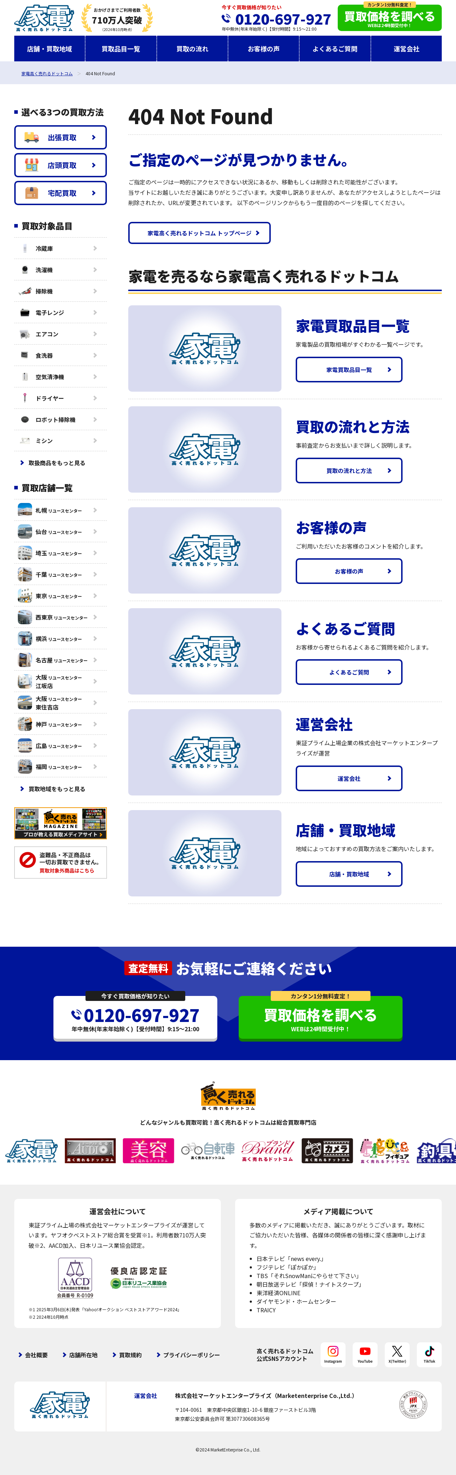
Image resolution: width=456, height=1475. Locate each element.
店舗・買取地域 (49, 48)
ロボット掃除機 (47, 419)
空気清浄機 (41, 376)
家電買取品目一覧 (349, 369)
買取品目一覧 (121, 48)
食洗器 (35, 355)
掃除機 (35, 291)
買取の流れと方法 (349, 470)
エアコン (38, 334)
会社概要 (36, 1355)
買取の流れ (192, 48)
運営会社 (406, 48)
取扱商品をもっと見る (57, 462)
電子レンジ (41, 312)
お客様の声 (264, 48)
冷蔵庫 (35, 248)
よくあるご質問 (334, 48)
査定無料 (148, 968)
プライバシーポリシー (191, 1355)
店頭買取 (50, 165)
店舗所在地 (83, 1355)
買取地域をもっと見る (57, 788)
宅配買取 (50, 193)
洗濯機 (35, 269)
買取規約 (130, 1355)
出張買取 (50, 137)
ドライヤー (41, 398)
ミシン (35, 440)
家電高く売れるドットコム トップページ (199, 233)
